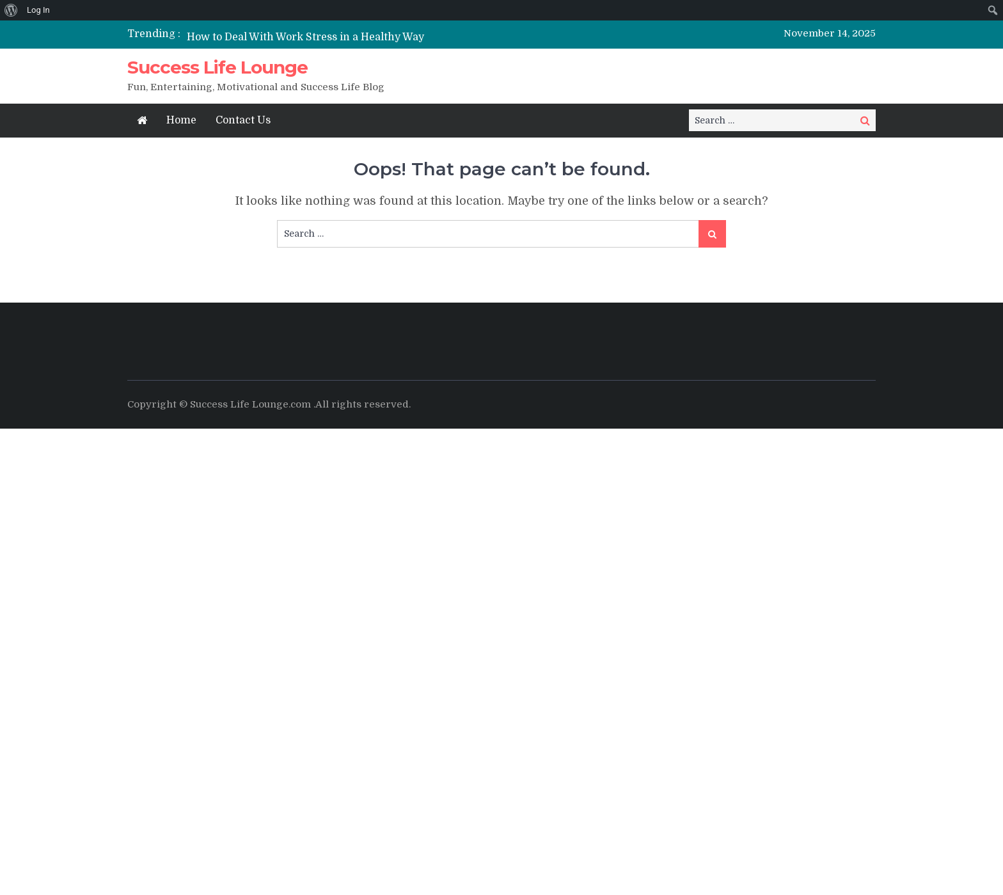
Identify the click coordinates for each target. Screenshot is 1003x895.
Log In (38, 10)
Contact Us (243, 120)
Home (181, 120)
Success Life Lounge (217, 67)
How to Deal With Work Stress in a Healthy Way (305, 37)
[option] (381, 37)
